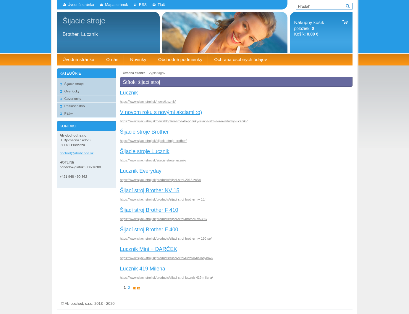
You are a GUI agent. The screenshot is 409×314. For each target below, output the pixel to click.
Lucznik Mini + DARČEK (148, 249)
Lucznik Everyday (140, 171)
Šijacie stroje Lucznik (144, 151)
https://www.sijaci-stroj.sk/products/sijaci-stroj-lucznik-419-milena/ (166, 277)
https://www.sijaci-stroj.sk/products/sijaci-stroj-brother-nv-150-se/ (166, 238)
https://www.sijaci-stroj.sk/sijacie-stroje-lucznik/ (153, 160)
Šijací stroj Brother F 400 (149, 230)
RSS (143, 4)
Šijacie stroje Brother (144, 132)
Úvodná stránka (81, 4)
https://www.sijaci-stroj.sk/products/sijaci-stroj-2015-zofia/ (160, 180)
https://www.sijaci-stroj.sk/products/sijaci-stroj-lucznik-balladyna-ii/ (166, 258)
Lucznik (129, 93)
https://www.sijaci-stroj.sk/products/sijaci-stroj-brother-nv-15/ (163, 199)
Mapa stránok (116, 4)
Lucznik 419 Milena (142, 269)
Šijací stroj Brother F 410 (149, 210)
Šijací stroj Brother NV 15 (150, 190)
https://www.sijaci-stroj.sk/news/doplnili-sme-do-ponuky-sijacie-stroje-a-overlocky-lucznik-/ (184, 121)
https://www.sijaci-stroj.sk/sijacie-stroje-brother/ (153, 140)
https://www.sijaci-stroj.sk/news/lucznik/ (148, 101)
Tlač (161, 4)
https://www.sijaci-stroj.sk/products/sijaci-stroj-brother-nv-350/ (163, 219)
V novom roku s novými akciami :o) (161, 112)
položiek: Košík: (309, 28)
